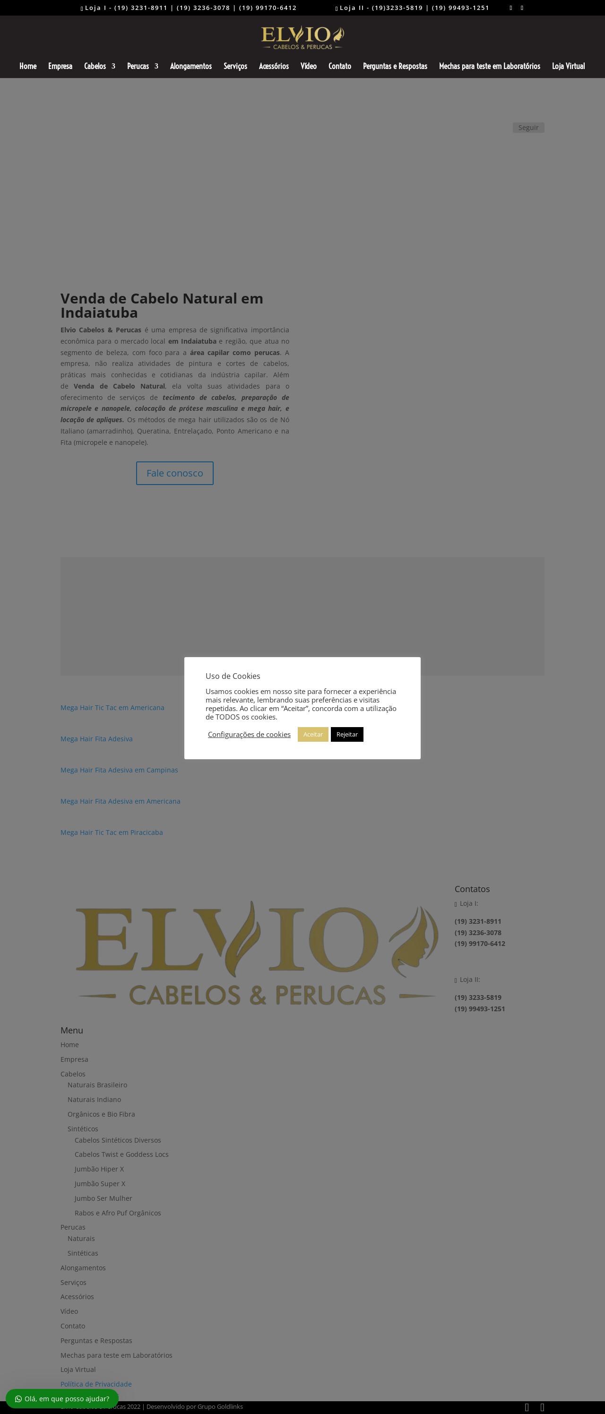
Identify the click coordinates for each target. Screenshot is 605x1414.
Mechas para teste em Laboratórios (489, 67)
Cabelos (95, 67)
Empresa (60, 67)
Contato (339, 67)
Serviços (235, 67)
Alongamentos (191, 67)
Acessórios (274, 67)
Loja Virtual (568, 67)
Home (27, 67)
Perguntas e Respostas (395, 67)
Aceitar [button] (313, 734)
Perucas (138, 67)
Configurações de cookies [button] (249, 734)
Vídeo (309, 67)
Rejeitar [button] (347, 734)
